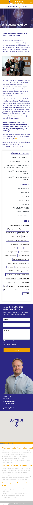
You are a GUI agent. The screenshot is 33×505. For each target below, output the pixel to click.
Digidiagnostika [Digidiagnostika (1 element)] (12, 229)
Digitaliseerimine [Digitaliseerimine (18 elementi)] (11, 233)
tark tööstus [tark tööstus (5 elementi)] (25, 274)
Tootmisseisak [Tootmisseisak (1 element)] (25, 282)
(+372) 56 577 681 (9, 404)
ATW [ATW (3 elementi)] (7, 225)
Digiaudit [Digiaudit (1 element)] (26, 225)
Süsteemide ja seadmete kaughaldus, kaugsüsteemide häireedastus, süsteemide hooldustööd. (14, 489)
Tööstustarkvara (22, 216)
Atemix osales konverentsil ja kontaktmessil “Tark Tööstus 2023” (16, 166)
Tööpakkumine (24, 200)
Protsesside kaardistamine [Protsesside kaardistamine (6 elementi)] (21, 259)
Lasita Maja (20, 80)
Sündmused (25, 192)
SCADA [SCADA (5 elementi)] (11, 271)
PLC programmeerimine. (18, 460)
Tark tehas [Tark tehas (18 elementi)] (17, 274)
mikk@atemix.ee (9, 402)
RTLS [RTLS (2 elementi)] (16, 267)
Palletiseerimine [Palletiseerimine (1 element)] (24, 252)
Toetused (25, 196)
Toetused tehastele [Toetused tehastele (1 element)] (23, 278)
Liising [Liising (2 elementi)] (20, 248)
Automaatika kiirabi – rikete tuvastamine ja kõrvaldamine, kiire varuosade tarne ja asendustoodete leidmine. (14, 495)
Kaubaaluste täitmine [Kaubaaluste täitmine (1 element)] (22, 240)
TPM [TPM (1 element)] (5, 286)
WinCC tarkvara (20, 454)
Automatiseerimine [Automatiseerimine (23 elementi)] (16, 225)
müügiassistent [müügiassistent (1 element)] (12, 252)
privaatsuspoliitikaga (10, 345)
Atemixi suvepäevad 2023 (20, 157)
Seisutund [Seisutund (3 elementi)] (9, 274)
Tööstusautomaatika (21, 208)
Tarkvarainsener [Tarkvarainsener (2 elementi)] (11, 278)
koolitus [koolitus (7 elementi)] (15, 244)
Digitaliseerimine (23, 188)
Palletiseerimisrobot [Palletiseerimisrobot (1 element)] (10, 255)
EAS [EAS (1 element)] (27, 233)
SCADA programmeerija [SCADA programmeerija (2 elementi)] (22, 271)
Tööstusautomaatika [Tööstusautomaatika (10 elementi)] (23, 286)
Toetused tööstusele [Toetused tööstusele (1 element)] (13, 282)
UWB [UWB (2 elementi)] (27, 290)
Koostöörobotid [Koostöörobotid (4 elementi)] (24, 244)
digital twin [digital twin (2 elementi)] (21, 233)
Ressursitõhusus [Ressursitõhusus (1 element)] (12, 263)
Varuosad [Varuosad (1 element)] (26, 294)
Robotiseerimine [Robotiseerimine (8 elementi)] (24, 263)
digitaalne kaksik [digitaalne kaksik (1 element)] (24, 229)
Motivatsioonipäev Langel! (19, 161)
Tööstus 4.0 (25, 204)
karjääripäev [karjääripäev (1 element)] (10, 240)
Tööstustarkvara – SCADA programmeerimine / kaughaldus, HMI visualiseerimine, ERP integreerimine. (15, 458)
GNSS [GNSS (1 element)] (12, 236)
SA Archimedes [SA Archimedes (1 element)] (24, 267)
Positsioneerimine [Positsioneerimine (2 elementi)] (23, 255)
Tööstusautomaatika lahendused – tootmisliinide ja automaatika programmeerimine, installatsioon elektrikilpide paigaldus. (16, 452)
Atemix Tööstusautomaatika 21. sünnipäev (17, 172)
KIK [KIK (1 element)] (11, 244)
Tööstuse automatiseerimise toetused (16, 479)
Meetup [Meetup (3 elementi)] (26, 248)
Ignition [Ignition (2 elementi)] (18, 236)
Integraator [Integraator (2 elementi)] (25, 236)
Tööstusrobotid (23, 212)
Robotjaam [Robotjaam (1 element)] (10, 267)
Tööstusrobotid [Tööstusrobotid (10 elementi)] (8, 290)
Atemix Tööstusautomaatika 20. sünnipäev (17, 178)
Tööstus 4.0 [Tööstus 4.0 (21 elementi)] (12, 286)
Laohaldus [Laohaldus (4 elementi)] (14, 248)
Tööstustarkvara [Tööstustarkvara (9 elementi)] (19, 290)
